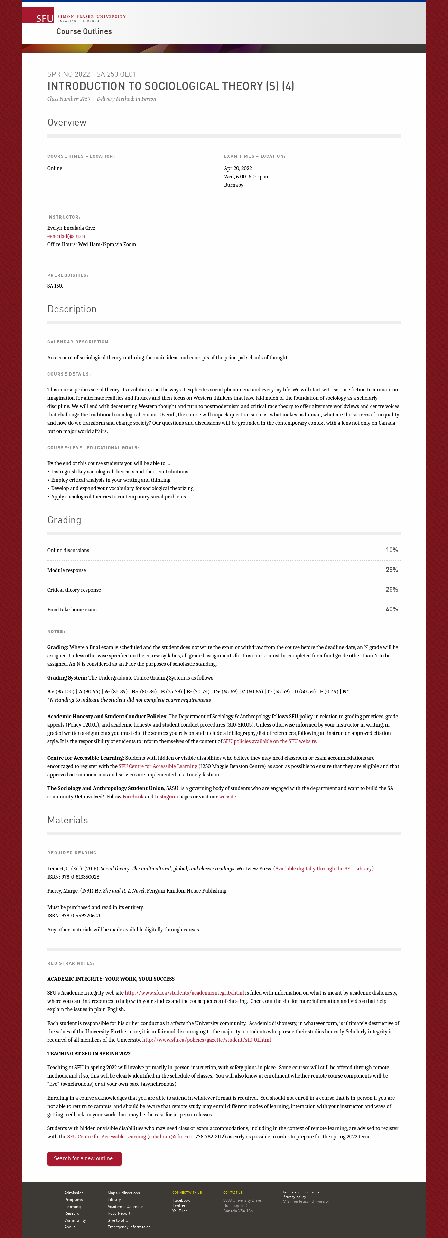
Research (73, 1214)
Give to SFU (118, 1221)
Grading (64, 521)
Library (114, 1200)
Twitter (179, 1206)
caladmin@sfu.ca (168, 1137)
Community (75, 1221)
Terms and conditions (301, 1192)
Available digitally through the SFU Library (323, 869)
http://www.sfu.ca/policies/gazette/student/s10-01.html (206, 1040)
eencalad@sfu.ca (66, 236)
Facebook (133, 797)
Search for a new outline (83, 1159)
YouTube (180, 1211)
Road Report (119, 1214)
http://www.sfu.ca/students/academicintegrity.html (184, 993)
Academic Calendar (125, 1207)
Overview (66, 123)
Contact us (233, 1192)
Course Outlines (84, 32)
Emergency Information (129, 1227)
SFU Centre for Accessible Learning (158, 766)
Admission (74, 1193)
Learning (72, 1207)
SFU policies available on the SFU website (269, 741)
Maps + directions (124, 1193)
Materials (67, 821)
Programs (73, 1200)
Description (72, 310)
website (227, 797)
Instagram (166, 797)
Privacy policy (294, 1197)
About (69, 1227)
